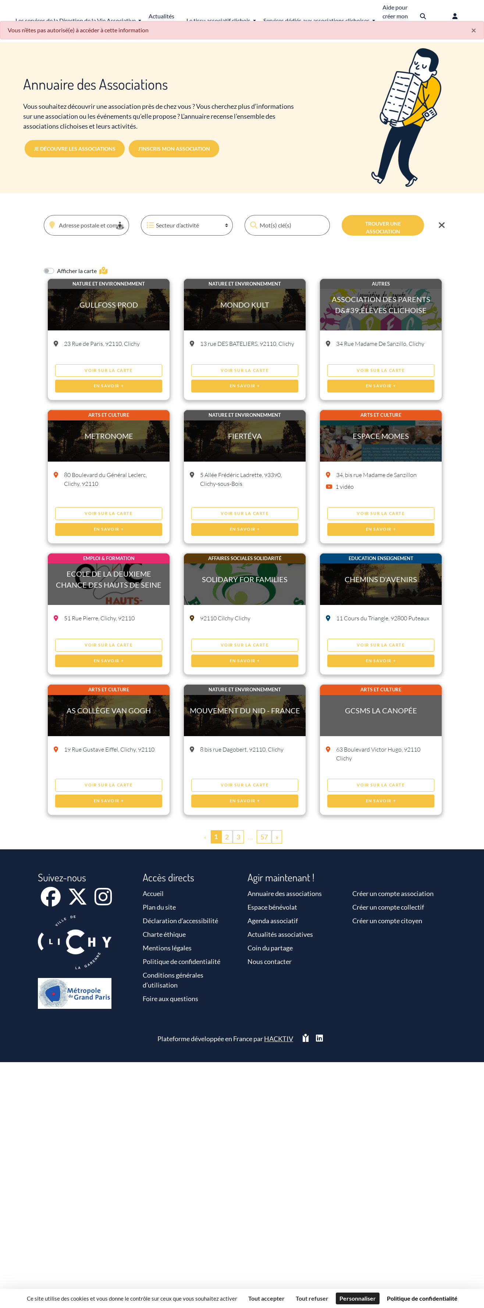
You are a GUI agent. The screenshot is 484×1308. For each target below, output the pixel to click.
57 (264, 837)
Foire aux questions (170, 999)
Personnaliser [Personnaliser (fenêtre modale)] (357, 1298)
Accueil (153, 893)
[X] (78, 901)
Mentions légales (167, 948)
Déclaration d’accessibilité (180, 921)
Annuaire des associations (285, 893)
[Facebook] (51, 901)
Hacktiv (278, 1039)
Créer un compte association (393, 893)
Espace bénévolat (272, 907)
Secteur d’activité (172, 225)
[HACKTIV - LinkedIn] (319, 1039)
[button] (121, 215)
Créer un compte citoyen (387, 921)
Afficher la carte (82, 270)
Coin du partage (270, 948)
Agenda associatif (273, 921)
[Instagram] (103, 901)
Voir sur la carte (108, 370)
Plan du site (159, 907)
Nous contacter (270, 961)
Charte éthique (164, 934)
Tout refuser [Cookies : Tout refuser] (312, 1298)
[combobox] (86, 225)
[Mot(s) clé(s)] (287, 225)
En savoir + (109, 385)
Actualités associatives (280, 934)
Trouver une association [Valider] (383, 227)
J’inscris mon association (174, 149)
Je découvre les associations (74, 149)
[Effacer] (442, 225)
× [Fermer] (473, 30)
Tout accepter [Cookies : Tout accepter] (266, 1298)
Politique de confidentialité (181, 961)
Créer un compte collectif (388, 907)
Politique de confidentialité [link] (422, 1298)
